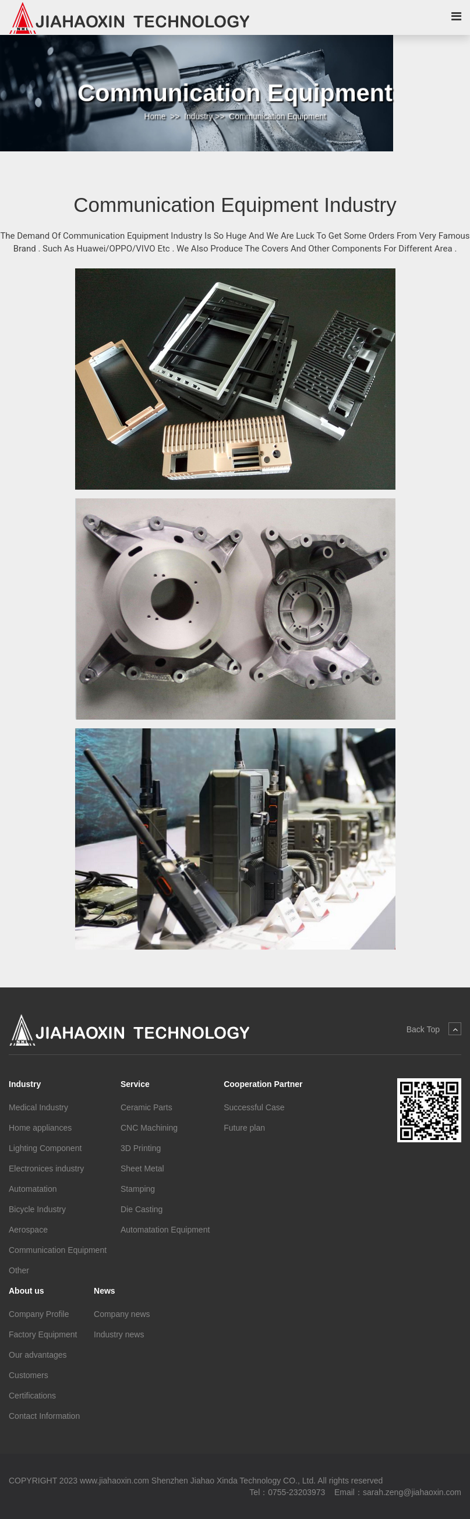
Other (19, 1270)
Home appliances (40, 1127)
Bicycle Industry (37, 1209)
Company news (122, 1314)
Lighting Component (45, 1148)
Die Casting (141, 1209)
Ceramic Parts (146, 1107)
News (104, 1290)
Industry (199, 115)
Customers (28, 1375)
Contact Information (44, 1416)
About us (26, 1290)
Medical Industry (38, 1107)
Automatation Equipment (165, 1229)
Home (157, 115)
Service (135, 1084)
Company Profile (39, 1314)
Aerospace (28, 1229)
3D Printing (141, 1148)
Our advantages (38, 1354)
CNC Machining (149, 1127)
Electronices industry (46, 1168)
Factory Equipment (43, 1334)
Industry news (119, 1334)
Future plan (244, 1127)
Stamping (138, 1189)
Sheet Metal (142, 1168)
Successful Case (254, 1107)
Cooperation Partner (263, 1084)
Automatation (33, 1189)
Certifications (32, 1395)
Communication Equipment (276, 115)
